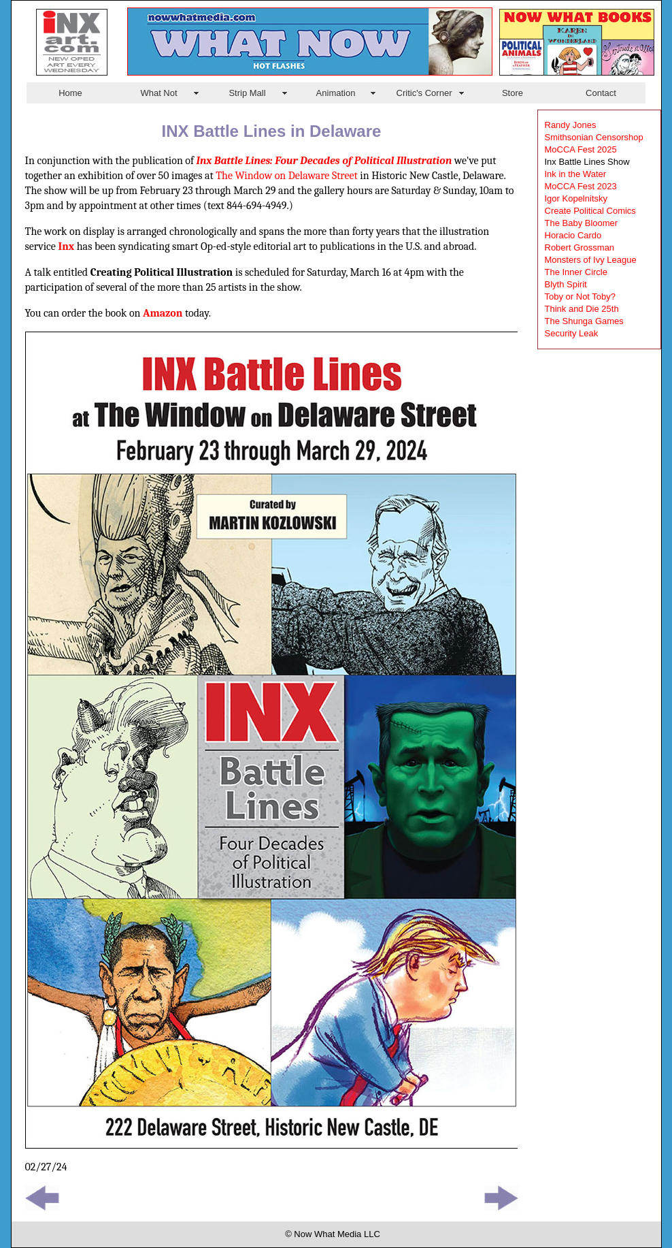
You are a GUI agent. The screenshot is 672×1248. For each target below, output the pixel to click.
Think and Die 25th (582, 309)
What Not (158, 93)
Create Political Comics (590, 211)
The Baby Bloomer (581, 223)
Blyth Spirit (566, 284)
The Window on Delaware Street (287, 176)
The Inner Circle (576, 272)
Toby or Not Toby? (580, 296)
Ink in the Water (576, 174)
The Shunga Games (584, 321)
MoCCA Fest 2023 (581, 186)
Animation (336, 93)
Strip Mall (247, 93)
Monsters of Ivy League (591, 260)
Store (512, 93)
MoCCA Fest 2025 (581, 149)
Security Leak (572, 333)
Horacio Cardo (573, 235)
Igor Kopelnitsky (576, 198)
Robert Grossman (580, 247)
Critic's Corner (424, 93)
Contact (601, 93)
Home (70, 93)
